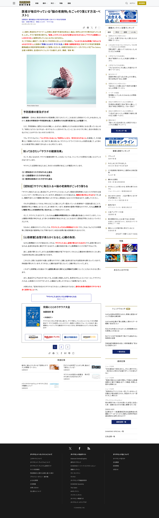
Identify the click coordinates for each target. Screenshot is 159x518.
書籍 (78, 4)
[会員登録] (133, 4)
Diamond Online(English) (79, 458)
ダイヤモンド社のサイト (78, 454)
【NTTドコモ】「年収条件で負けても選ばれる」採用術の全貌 (121, 337)
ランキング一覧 (121, 131)
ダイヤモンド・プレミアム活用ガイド (40, 466)
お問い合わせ (34, 487)
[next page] (68, 347)
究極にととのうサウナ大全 (56, 307)
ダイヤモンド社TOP (119, 458)
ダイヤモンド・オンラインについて (41, 454)
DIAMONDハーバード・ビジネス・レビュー (83, 466)
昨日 (117, 32)
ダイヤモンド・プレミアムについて (40, 462)
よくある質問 (34, 480)
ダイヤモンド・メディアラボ (79, 502)
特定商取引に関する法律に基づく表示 (41, 473)
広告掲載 (33, 484)
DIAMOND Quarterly (77, 484)
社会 (23, 22)
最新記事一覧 (121, 422)
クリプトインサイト (76, 495)
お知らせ (115, 469)
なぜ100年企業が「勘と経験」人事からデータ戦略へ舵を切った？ (121, 323)
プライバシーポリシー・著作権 (39, 477)
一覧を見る (121, 352)
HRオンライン (75, 491)
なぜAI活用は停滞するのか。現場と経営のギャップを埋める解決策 (121, 315)
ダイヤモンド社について (121, 454)
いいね (133, 32)
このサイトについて (36, 458)
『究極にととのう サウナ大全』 (52, 44)
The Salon (74, 487)
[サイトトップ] (31, 3)
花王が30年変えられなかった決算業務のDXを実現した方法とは (121, 330)
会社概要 (116, 462)
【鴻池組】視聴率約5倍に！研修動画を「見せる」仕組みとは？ (121, 344)
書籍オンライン (75, 469)
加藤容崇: (44, 19)
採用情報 (116, 466)
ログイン (123, 3)
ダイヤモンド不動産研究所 (79, 480)
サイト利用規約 (35, 469)
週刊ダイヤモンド (76, 462)
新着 (45, 4)
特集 (69, 4)
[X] (70, 449)
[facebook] (79, 449)
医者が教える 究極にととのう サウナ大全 (39, 22)
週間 (125, 32)
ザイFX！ (73, 477)
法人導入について (35, 491)
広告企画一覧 (110, 436)
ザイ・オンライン (75, 473)
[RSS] (89, 449)
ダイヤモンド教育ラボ (77, 498)
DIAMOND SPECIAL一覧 (114, 431)
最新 (109, 32)
